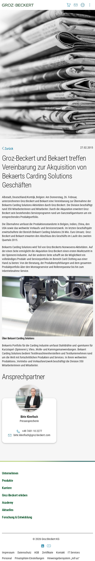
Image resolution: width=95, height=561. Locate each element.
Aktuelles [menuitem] (7, 510)
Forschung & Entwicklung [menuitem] (17, 517)
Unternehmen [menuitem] (10, 473)
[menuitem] (69, 5)
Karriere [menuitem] (7, 488)
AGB (36, 552)
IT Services (74, 552)
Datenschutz (24, 552)
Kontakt (60, 552)
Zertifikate (47, 552)
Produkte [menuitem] (7, 480)
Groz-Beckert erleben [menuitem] (14, 495)
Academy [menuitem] (7, 502)
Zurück (7, 149)
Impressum (8, 552)
